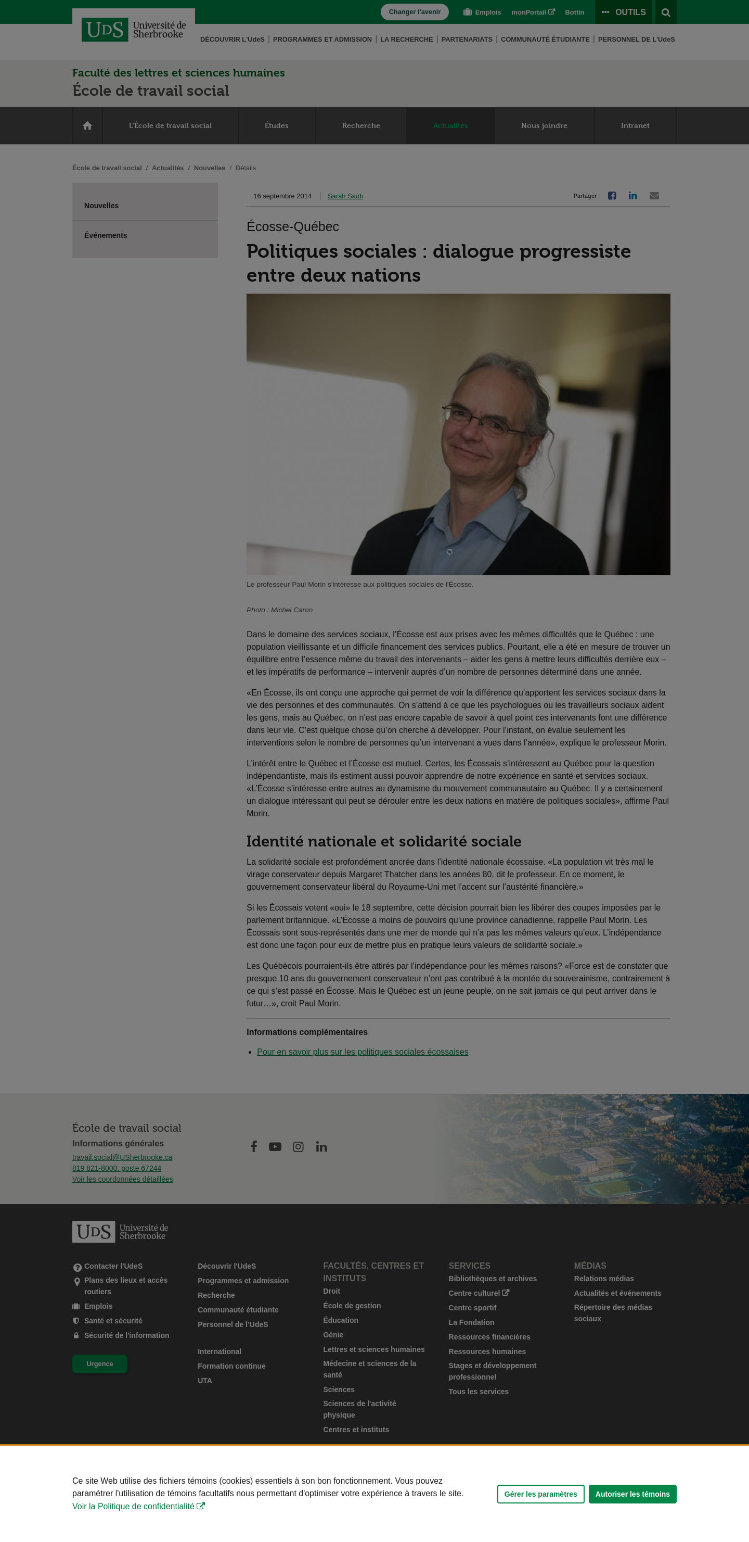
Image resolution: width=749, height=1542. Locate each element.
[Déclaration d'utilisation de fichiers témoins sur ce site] (374, 1494)
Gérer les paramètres (541, 1494)
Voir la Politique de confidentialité (133, 1506)
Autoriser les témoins (633, 1494)
